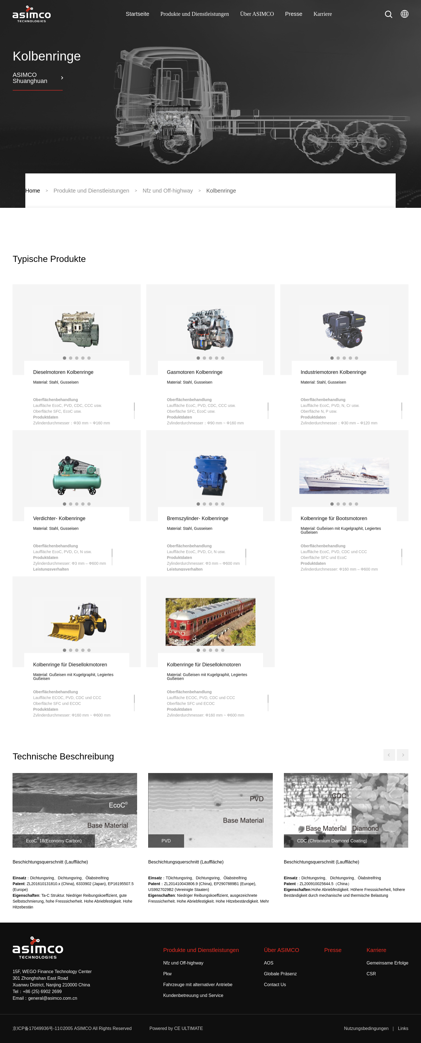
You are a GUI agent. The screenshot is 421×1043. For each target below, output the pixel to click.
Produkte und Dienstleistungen (194, 14)
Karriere (322, 14)
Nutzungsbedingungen (366, 1028)
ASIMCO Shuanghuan (30, 77)
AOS (268, 963)
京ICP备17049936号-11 (36, 1028)
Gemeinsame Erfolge (387, 963)
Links (403, 1028)
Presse (293, 14)
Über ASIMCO (257, 14)
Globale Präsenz (280, 973)
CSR (371, 973)
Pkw (167, 973)
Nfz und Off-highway (183, 963)
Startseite (137, 14)
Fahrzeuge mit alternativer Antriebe (197, 984)
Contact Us (275, 984)
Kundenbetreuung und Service (193, 995)
